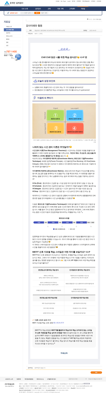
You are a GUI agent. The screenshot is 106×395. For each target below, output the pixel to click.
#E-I (54, 323)
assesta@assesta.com (85, 386)
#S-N (58, 323)
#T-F (62, 323)
